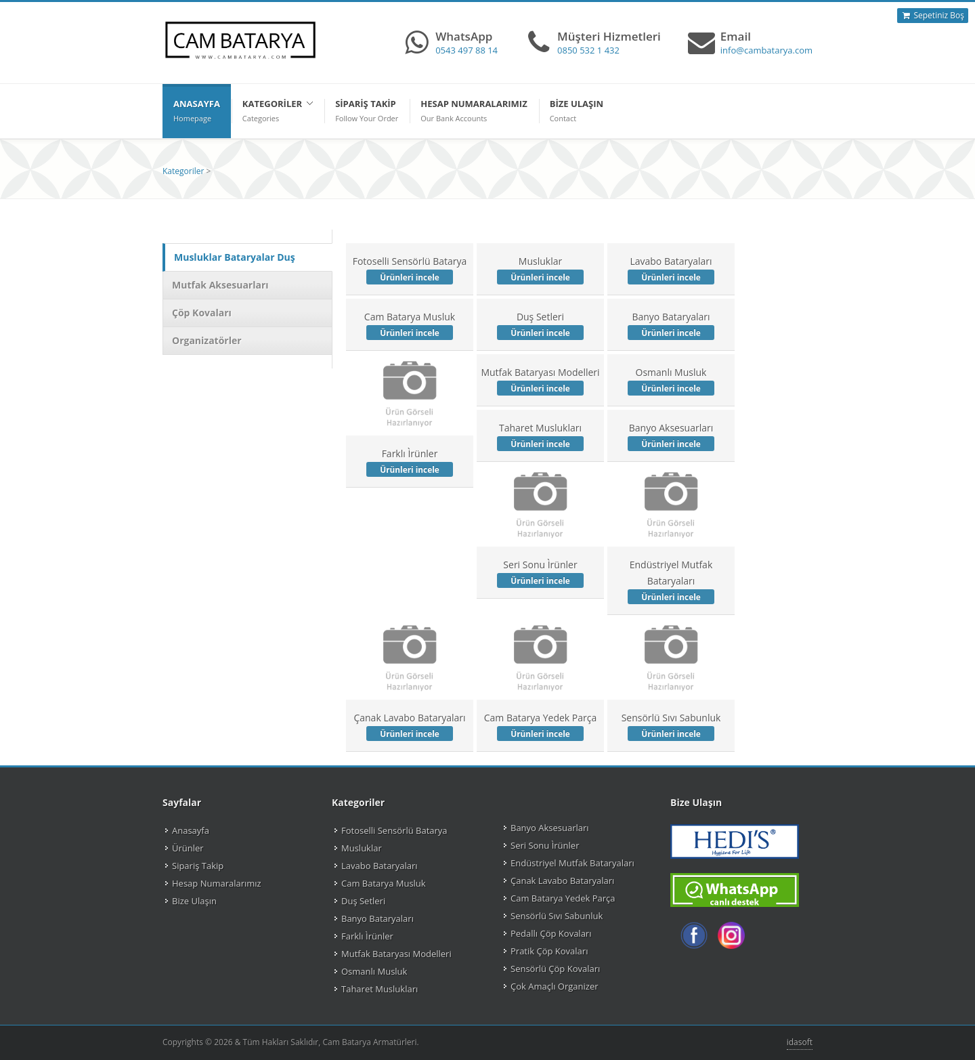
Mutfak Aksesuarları (220, 284)
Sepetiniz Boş (932, 15)
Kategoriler (183, 171)
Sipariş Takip (197, 866)
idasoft (799, 1042)
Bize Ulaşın (194, 901)
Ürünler (188, 848)
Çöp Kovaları (202, 312)
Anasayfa (190, 830)
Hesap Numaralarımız (216, 883)
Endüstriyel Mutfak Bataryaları (671, 580)
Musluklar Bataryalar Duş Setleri (234, 271)
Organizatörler (207, 340)
